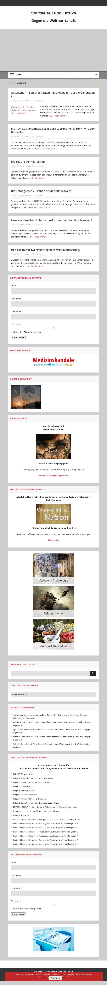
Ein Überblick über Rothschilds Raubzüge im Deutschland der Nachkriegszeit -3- (46, 836)
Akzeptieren (55, 978)
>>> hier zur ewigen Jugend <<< (53, 479)
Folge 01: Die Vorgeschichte (24, 778)
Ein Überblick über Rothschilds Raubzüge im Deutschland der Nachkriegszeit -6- (46, 848)
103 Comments (38, 258)
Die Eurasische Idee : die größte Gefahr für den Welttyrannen (38, 815)
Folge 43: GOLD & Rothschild (25, 799)
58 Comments (37, 200)
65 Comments (37, 141)
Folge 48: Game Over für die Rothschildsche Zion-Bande (36, 807)
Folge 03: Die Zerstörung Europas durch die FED (32, 786)
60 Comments (37, 170)
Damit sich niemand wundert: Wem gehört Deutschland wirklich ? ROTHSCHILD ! (46, 824)
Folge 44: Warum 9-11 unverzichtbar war (29, 803)
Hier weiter (53, 544)
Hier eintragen (18, 342)
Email (13, 290)
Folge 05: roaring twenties (23, 795)
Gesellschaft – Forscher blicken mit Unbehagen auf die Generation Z (53, 94)
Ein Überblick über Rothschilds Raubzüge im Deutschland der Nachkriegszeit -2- (46, 832)
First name (16, 303)
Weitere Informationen (84, 975)
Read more (60, 115)
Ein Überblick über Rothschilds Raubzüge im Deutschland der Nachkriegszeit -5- (46, 844)
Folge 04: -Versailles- (21, 791)
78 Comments (37, 229)
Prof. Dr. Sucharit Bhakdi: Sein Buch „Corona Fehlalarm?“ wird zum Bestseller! (53, 134)
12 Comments (37, 100)
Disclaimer (16, 329)
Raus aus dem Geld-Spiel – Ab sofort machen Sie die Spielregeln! (51, 225)
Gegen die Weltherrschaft (53, 20)
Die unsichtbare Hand (22, 819)
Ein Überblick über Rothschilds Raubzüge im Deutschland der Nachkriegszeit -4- (46, 840)
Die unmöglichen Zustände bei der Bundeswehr (41, 195)
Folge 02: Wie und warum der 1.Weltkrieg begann (33, 782)
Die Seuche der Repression (28, 166)
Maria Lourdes (25, 100)
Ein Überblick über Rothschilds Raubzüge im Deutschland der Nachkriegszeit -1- (46, 828)
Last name (16, 316)
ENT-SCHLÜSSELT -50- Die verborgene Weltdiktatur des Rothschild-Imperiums (45, 811)
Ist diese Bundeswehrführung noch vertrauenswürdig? (45, 254)
